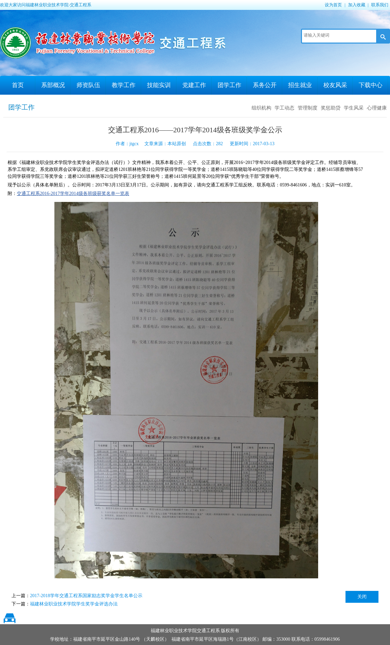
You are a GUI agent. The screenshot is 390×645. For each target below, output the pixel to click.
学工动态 (284, 108)
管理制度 (307, 108)
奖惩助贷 (331, 108)
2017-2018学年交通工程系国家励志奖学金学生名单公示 (86, 595)
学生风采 (354, 108)
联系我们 (379, 4)
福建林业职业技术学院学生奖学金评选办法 (74, 603)
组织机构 (261, 108)
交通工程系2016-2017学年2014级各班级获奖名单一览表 (73, 193)
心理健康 (377, 108)
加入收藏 (356, 4)
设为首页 (333, 4)
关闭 (362, 596)
